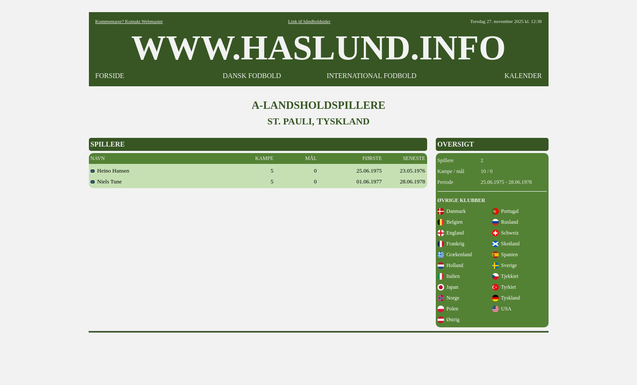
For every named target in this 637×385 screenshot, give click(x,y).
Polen (448, 309)
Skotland (506, 244)
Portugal (505, 211)
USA (502, 309)
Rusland (505, 222)
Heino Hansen (110, 170)
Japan (448, 287)
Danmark (452, 211)
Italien (449, 276)
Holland (451, 265)
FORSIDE (109, 75)
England (451, 233)
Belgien (450, 222)
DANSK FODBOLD (251, 75)
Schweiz (505, 233)
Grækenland (455, 254)
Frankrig (451, 244)
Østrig (449, 319)
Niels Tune (106, 181)
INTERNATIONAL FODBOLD (371, 75)
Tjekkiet (505, 276)
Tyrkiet (504, 287)
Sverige (504, 265)
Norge (449, 298)
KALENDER (523, 75)
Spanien (505, 254)
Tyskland (506, 298)
